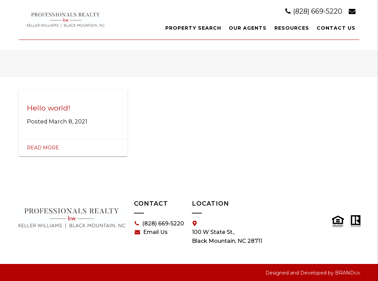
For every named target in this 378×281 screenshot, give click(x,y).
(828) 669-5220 (314, 11)
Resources (291, 28)
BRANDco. (348, 273)
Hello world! (48, 108)
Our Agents (248, 28)
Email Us (151, 232)
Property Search (193, 28)
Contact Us (336, 28)
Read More (43, 148)
